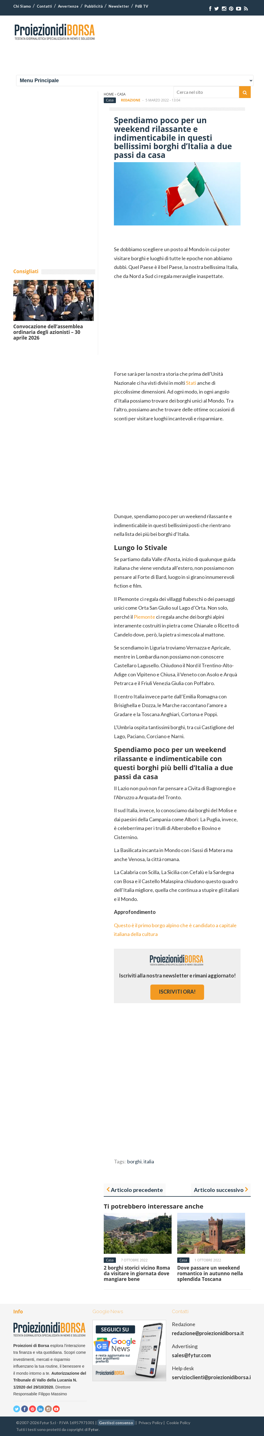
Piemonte (144, 617)
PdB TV (141, 6)
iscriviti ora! (177, 992)
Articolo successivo (219, 1189)
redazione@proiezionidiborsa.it (208, 1333)
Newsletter (119, 6)
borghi (134, 1161)
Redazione (130, 100)
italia (149, 1161)
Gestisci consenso (116, 1422)
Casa (110, 100)
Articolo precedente (137, 1189)
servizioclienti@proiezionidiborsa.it (212, 1377)
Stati (191, 383)
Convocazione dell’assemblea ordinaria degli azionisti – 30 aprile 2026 (48, 332)
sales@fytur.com (191, 1355)
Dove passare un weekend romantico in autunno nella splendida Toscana (210, 1274)
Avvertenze (68, 6)
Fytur (93, 1429)
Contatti (44, 6)
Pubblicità (94, 6)
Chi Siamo (22, 6)
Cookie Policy (178, 1422)
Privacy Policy (151, 1422)
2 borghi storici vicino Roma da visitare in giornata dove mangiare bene (137, 1274)
